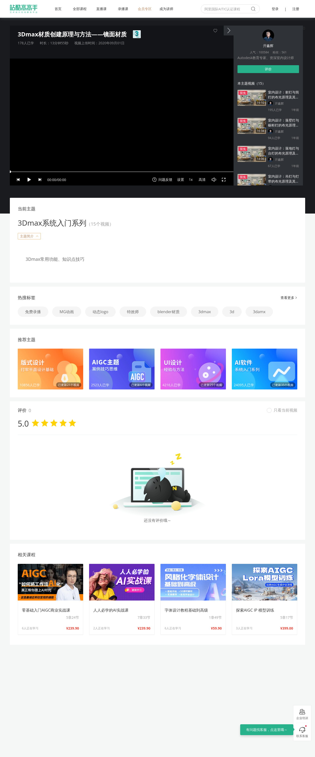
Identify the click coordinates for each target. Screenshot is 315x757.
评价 (268, 69)
